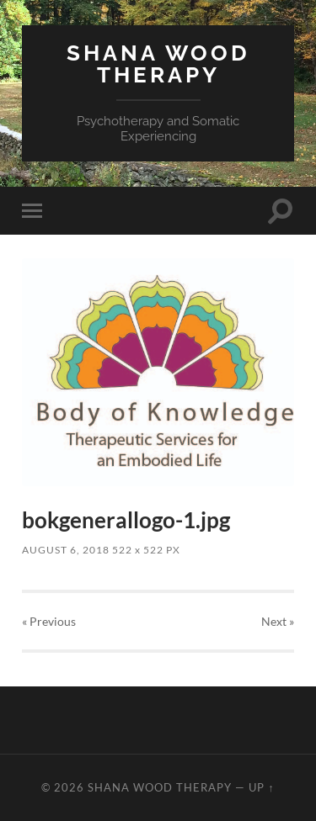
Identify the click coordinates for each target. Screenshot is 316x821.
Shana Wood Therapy (158, 63)
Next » (277, 621)
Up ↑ (261, 787)
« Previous (49, 621)
